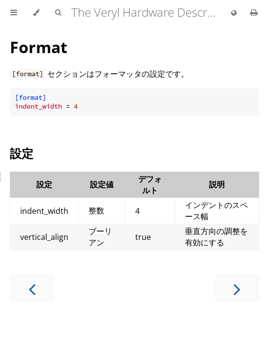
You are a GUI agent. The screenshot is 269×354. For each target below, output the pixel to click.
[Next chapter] (237, 288)
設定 (21, 153)
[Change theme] (36, 13)
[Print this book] (254, 12)
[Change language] (233, 13)
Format (38, 47)
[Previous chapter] (32, 288)
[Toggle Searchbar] (58, 13)
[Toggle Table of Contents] (13, 13)
